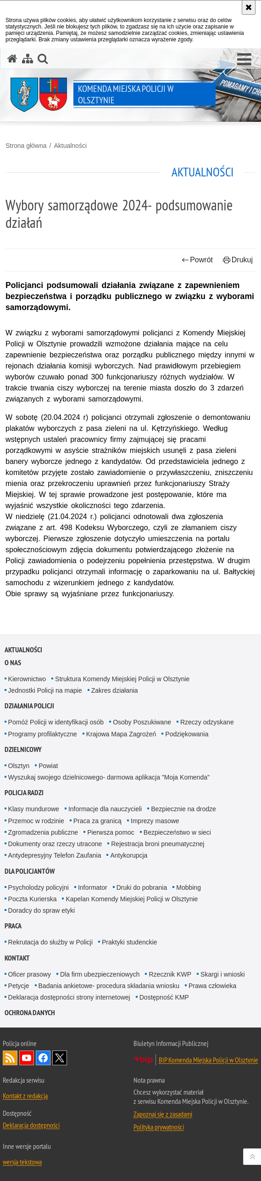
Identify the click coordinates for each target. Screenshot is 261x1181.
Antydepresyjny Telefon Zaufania (54, 855)
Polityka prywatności (158, 1126)
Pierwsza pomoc (110, 832)
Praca (13, 926)
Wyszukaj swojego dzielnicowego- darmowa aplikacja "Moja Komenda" (109, 777)
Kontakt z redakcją (25, 1095)
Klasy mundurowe (33, 809)
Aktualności (70, 145)
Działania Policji (29, 706)
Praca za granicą (97, 821)
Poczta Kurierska (32, 899)
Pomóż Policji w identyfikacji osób (56, 722)
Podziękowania (186, 734)
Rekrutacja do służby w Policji (50, 942)
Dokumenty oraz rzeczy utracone (55, 844)
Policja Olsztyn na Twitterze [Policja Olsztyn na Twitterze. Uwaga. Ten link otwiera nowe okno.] (59, 1058)
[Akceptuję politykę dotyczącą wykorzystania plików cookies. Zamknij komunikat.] (248, 7)
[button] (244, 59)
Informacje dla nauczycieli (105, 809)
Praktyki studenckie (129, 942)
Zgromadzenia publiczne (43, 832)
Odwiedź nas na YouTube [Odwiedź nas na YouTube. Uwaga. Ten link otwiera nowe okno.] (26, 1058)
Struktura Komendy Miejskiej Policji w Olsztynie (122, 679)
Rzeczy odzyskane (207, 722)
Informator (92, 887)
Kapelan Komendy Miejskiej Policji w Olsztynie (132, 899)
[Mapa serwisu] (27, 58)
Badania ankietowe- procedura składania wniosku (109, 985)
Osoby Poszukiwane (142, 722)
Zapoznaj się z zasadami (162, 1114)
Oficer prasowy (29, 974)
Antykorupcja (128, 855)
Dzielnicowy (23, 749)
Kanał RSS (10, 1058)
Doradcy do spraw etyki (41, 910)
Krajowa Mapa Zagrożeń (121, 734)
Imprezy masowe (155, 821)
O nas (13, 662)
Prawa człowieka (212, 985)
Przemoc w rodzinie (36, 821)
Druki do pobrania (142, 887)
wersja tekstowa (22, 1161)
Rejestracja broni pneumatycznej (157, 844)
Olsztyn (19, 765)
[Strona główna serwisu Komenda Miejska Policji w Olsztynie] (12, 58)
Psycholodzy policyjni (38, 887)
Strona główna (26, 145)
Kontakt (17, 958)
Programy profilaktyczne (42, 734)
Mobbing (188, 887)
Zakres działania (114, 690)
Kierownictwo (27, 679)
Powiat (48, 765)
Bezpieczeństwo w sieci (177, 832)
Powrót (197, 260)
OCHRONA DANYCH (30, 1012)
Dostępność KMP (164, 997)
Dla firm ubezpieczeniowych (100, 974)
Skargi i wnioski (222, 974)
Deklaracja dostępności (31, 1125)
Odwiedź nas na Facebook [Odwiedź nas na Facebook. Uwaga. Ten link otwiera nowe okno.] (43, 1058)
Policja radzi (24, 792)
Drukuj (238, 260)
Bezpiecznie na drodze (183, 809)
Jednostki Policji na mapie (45, 690)
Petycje (18, 985)
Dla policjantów (30, 871)
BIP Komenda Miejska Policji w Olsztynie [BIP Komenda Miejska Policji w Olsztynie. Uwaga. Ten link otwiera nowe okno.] (208, 1059)
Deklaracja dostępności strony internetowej (69, 997)
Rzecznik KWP (170, 974)
